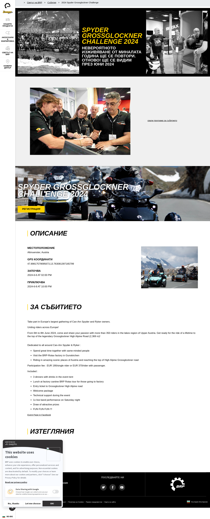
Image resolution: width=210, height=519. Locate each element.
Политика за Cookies (76, 502)
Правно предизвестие (94, 502)
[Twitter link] (103, 487)
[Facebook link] (112, 487)
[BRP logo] (177, 484)
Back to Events (27, 176)
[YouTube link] (122, 487)
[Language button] (7, 516)
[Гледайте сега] (177, 42)
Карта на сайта (110, 502)
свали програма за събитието (162, 120)
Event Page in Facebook (39, 415)
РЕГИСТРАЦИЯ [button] (31, 209)
